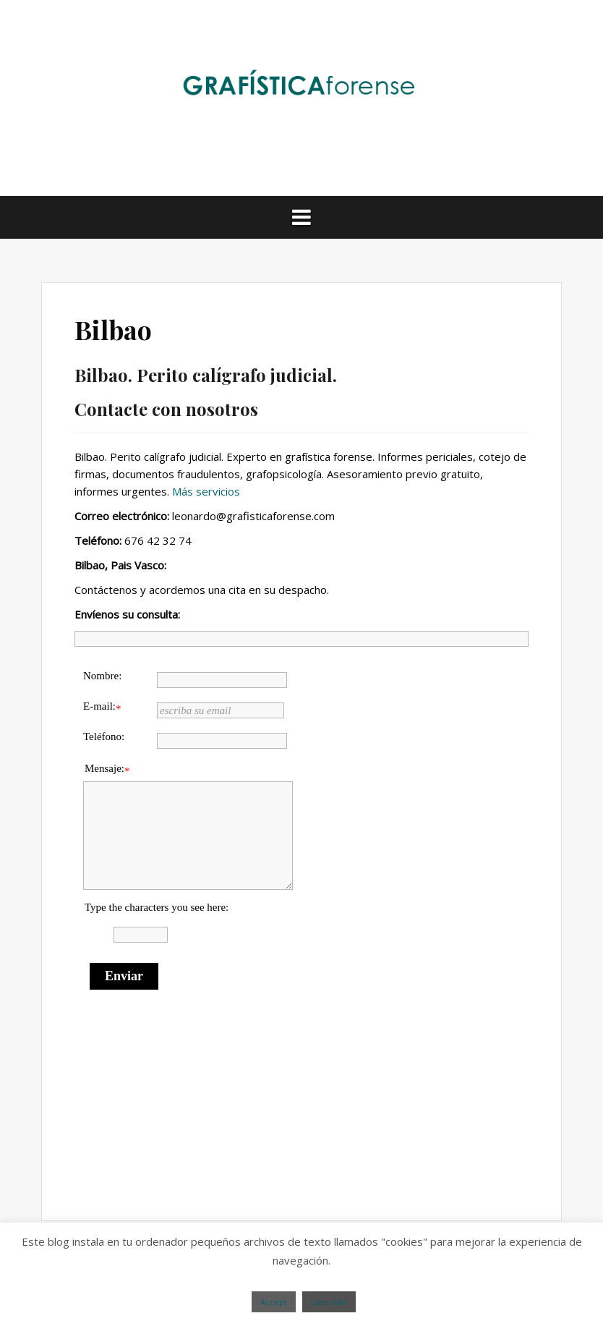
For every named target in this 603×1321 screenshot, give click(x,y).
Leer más (329, 1301)
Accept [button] (273, 1301)
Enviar (124, 976)
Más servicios (206, 491)
